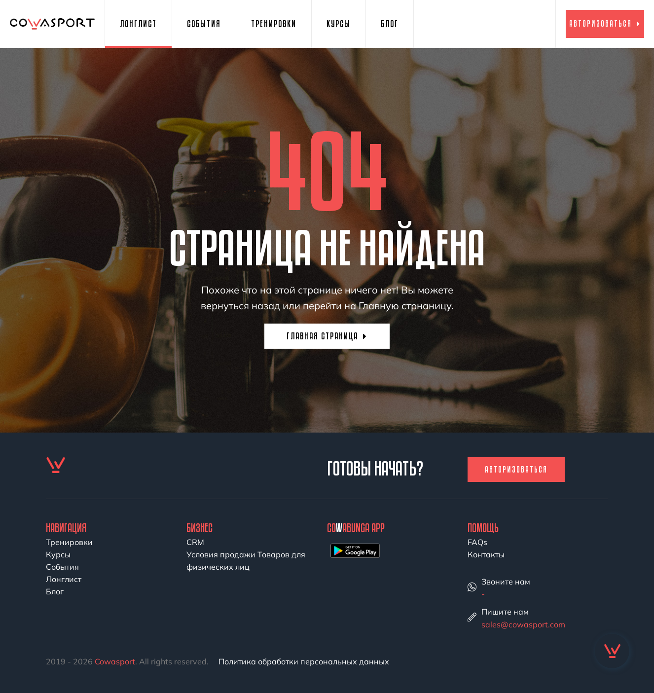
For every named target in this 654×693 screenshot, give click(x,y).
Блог (390, 23)
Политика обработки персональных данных (303, 661)
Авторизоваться (605, 23)
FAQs (477, 542)
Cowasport (115, 661)
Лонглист (138, 23)
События (204, 23)
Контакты (486, 554)
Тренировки (273, 23)
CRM (195, 542)
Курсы (339, 23)
